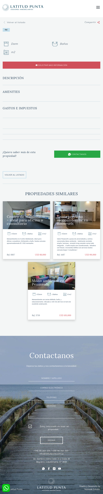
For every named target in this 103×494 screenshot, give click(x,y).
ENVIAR (51, 440)
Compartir (92, 22)
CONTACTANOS (77, 154)
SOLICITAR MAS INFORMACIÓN (51, 65)
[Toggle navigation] (98, 7)
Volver (14, 22)
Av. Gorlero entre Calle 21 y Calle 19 (51, 459)
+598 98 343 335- (60, 451)
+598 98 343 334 (42, 451)
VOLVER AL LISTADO (14, 175)
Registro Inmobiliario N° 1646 (51, 462)
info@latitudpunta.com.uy (52, 453)
